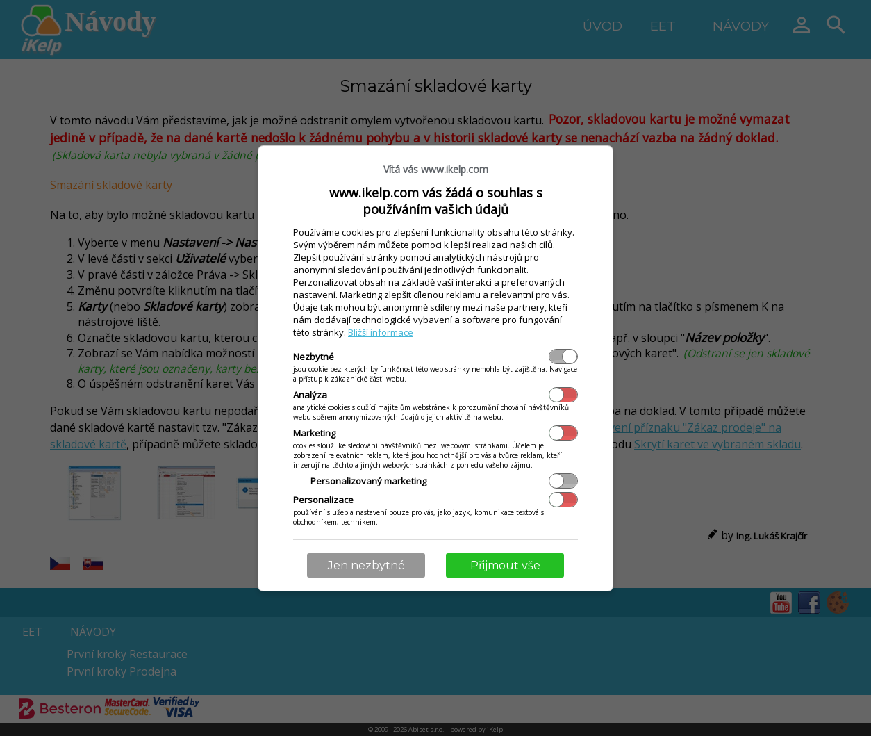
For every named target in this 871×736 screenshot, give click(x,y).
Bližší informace (380, 332)
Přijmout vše (505, 565)
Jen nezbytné (366, 565)
